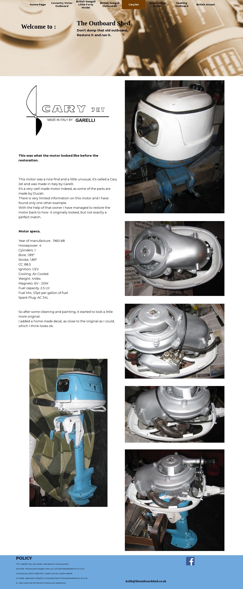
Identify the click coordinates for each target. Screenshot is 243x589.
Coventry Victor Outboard (62, 5)
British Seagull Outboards (109, 5)
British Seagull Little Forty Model (85, 4)
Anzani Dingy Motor (157, 5)
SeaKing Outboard (181, 5)
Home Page (38, 4)
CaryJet (134, 4)
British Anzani (205, 4)
